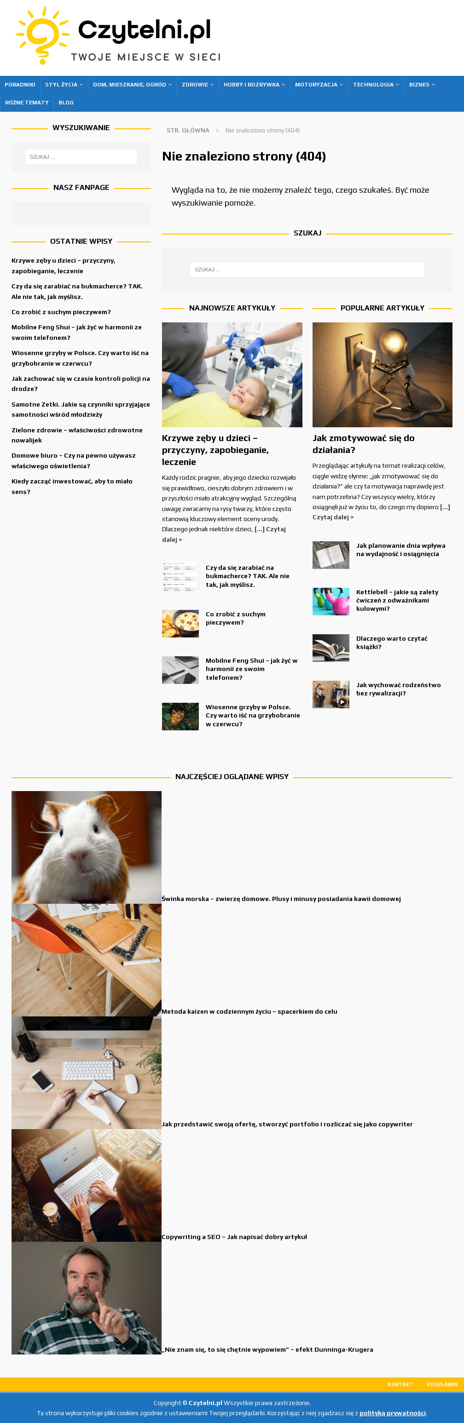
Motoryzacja (316, 84)
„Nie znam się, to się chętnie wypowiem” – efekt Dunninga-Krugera (267, 1349)
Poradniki (20, 84)
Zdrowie (195, 84)
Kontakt (400, 1384)
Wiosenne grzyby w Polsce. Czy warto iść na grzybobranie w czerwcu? (253, 715)
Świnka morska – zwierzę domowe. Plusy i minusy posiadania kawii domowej (281, 898)
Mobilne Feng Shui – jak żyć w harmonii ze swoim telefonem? (252, 669)
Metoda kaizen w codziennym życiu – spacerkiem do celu (249, 1011)
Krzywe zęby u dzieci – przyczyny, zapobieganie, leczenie (215, 449)
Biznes (419, 84)
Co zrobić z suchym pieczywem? (61, 312)
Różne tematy (27, 102)
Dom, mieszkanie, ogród (129, 84)
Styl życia (61, 84)
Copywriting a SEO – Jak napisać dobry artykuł (234, 1236)
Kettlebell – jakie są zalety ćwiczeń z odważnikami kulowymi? (397, 600)
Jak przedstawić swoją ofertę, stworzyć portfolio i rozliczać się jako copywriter (287, 1124)
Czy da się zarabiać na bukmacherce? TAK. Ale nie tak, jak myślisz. (248, 576)
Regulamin (442, 1384)
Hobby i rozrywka (251, 84)
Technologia (373, 84)
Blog (66, 102)
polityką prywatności (393, 1413)
